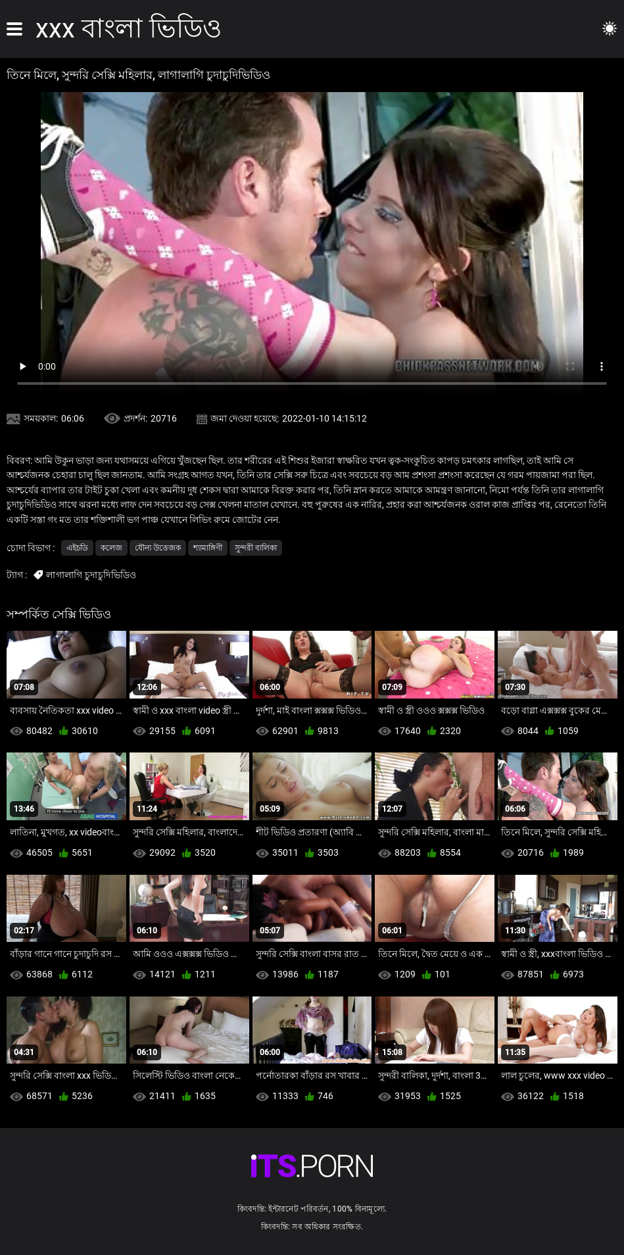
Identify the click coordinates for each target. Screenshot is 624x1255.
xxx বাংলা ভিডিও (129, 28)
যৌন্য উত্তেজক (158, 548)
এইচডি (77, 548)
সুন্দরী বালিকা (256, 548)
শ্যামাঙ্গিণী (207, 548)
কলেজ (111, 548)
